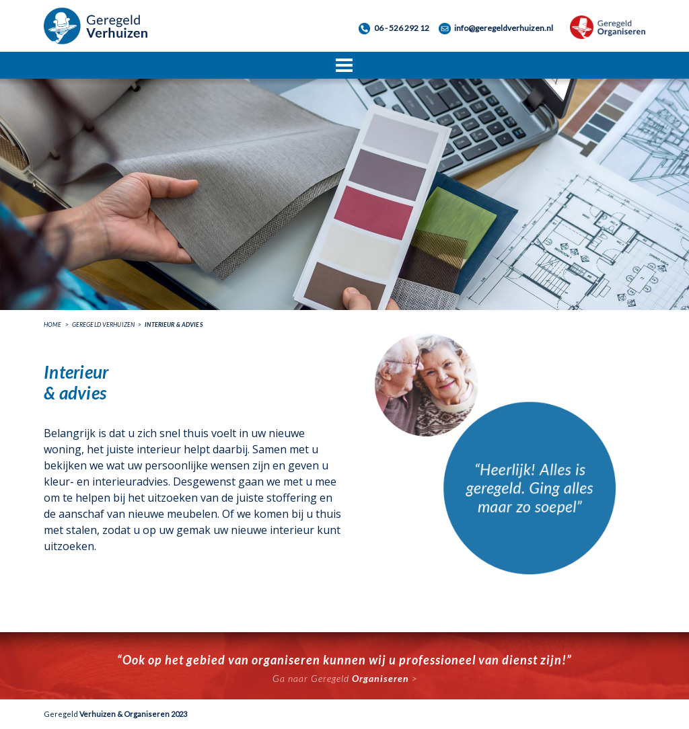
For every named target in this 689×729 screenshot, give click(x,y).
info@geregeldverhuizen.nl (503, 28)
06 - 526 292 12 (401, 28)
